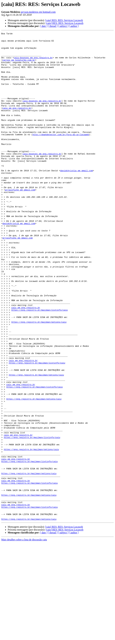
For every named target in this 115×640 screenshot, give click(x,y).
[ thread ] (53, 26)
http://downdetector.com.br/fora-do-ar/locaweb (61, 155)
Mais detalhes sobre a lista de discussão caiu (24, 637)
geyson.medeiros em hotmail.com (38, 12)
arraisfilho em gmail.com (20, 221)
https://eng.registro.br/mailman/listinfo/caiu (39, 365)
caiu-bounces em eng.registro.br (33, 62)
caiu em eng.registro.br (17, 123)
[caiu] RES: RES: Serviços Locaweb (64, 20)
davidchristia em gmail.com (76, 198)
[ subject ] (63, 26)
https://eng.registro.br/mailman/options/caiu (38, 380)
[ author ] (74, 26)
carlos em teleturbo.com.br (19, 65)
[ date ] (43, 26)
